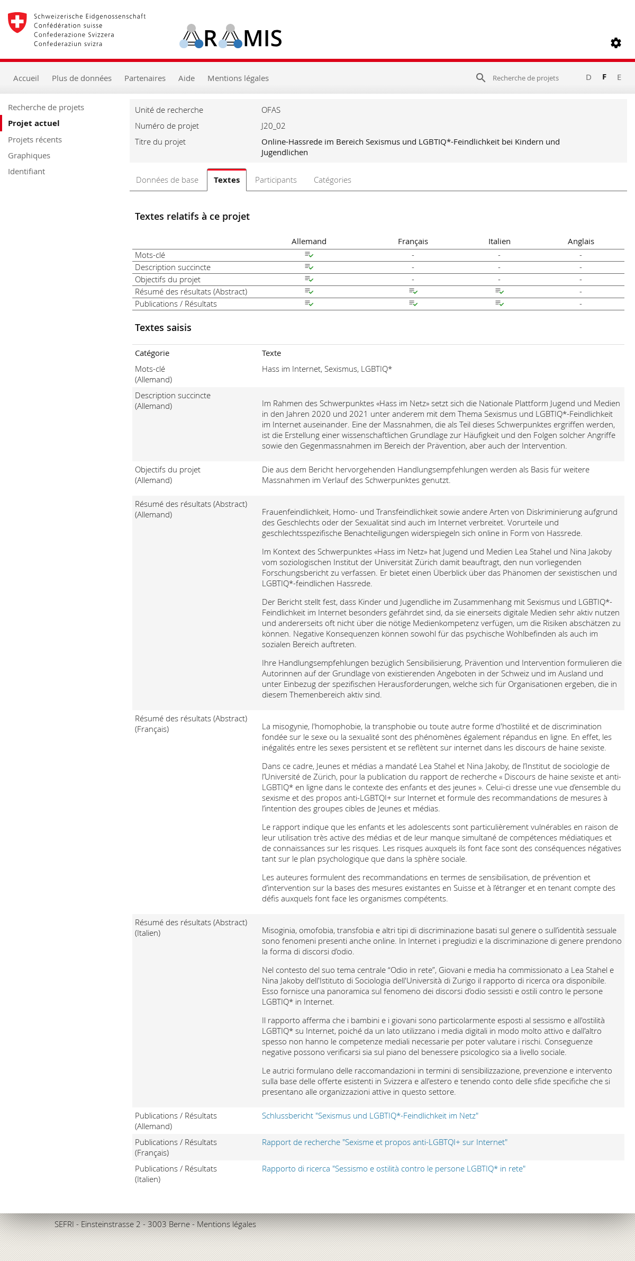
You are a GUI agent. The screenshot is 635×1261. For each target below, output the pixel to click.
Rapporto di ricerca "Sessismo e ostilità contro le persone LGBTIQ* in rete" (393, 1168)
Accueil (26, 78)
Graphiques (29, 155)
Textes (227, 179)
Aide (186, 78)
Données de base (167, 179)
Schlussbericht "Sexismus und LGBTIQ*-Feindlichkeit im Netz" (370, 1115)
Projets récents (35, 139)
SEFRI (64, 1224)
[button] (616, 42)
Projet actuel (34, 123)
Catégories (332, 179)
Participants (276, 179)
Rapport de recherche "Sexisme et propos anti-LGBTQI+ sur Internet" (384, 1142)
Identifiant (26, 171)
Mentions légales (238, 78)
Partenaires (145, 78)
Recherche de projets (46, 107)
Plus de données (82, 78)
